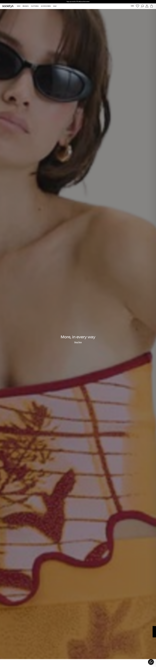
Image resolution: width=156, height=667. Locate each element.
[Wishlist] (137, 6)
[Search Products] (142, 6)
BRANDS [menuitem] (26, 6)
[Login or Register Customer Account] (146, 6)
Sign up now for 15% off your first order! (78, 1)
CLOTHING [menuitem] (35, 6)
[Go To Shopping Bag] (151, 6)
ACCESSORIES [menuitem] (46, 6)
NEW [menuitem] (18, 6)
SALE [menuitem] (54, 6)
